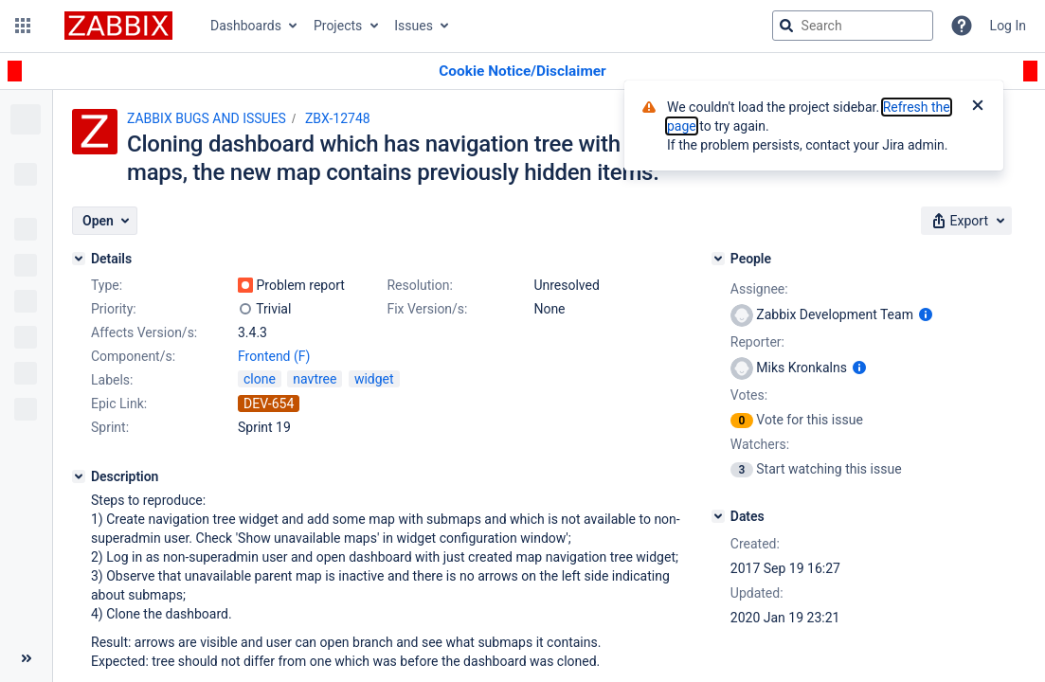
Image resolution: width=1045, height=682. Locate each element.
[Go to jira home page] (118, 26)
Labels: (112, 379)
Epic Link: (119, 403)
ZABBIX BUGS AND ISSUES (206, 118)
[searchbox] (852, 25)
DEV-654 (268, 403)
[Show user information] (925, 314)
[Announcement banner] (522, 71)
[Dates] (718, 516)
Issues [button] (413, 25)
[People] (718, 258)
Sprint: (110, 427)
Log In (1008, 25)
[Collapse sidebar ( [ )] (26, 658)
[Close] (977, 107)
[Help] (961, 25)
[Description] (78, 476)
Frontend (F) (274, 356)
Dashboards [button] (245, 25)
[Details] (78, 258)
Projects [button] (338, 25)
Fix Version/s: (427, 308)
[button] (22, 26)
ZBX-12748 (337, 118)
